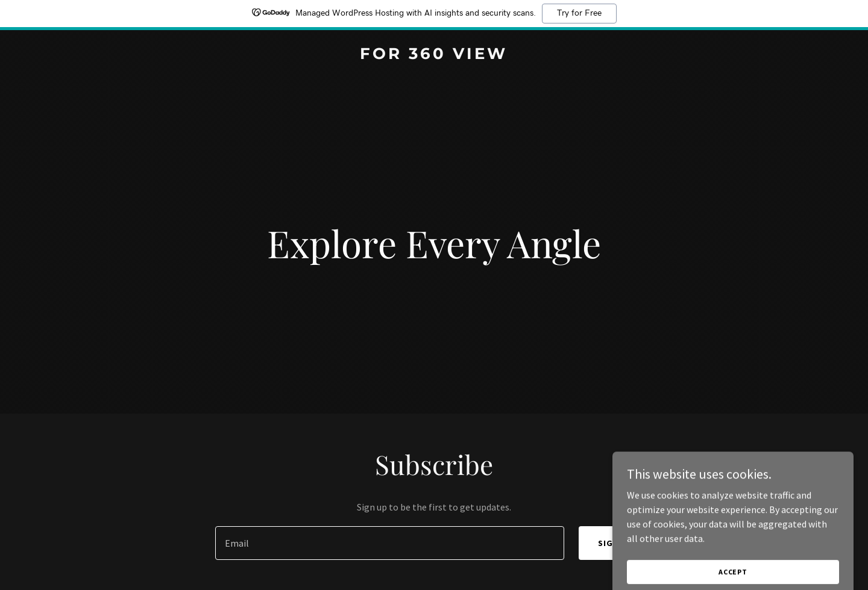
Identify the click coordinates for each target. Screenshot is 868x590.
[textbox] (389, 543)
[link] (434, 55)
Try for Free (579, 13)
